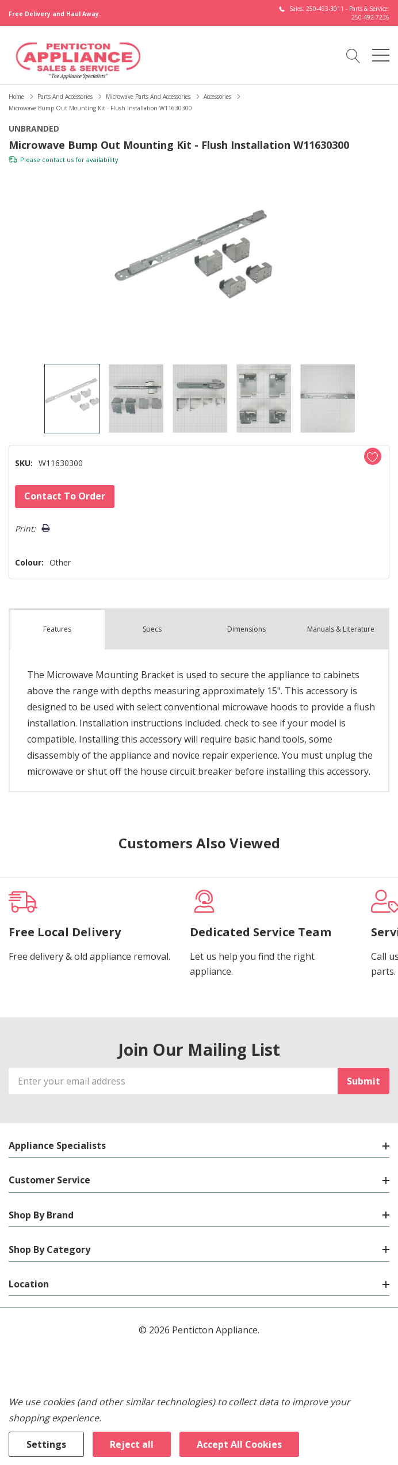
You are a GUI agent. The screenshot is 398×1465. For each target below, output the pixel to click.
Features (57, 629)
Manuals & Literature (340, 629)
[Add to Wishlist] (372, 456)
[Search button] (353, 55)
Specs (152, 629)
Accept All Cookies (239, 1444)
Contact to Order (64, 496)
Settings (46, 1444)
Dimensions (246, 629)
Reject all (132, 1444)
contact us (58, 159)
